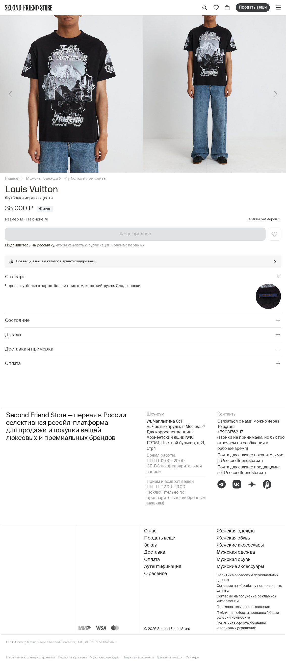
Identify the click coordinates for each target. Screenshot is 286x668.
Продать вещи (253, 8)
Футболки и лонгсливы (85, 178)
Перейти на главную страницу (30, 657)
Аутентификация (162, 566)
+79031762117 (230, 432)
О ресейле (155, 573)
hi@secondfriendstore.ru (240, 461)
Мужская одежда (42, 178)
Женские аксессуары (240, 545)
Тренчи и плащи (170, 657)
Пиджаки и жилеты (138, 657)
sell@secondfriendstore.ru (241, 473)
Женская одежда (236, 531)
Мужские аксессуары (240, 566)
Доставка (154, 552)
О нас (150, 531)
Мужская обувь (233, 559)
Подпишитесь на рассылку (29, 245)
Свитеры (192, 657)
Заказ (150, 545)
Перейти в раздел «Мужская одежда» (88, 657)
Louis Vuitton (31, 189)
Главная (12, 178)
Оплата (152, 559)
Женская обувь (233, 538)
